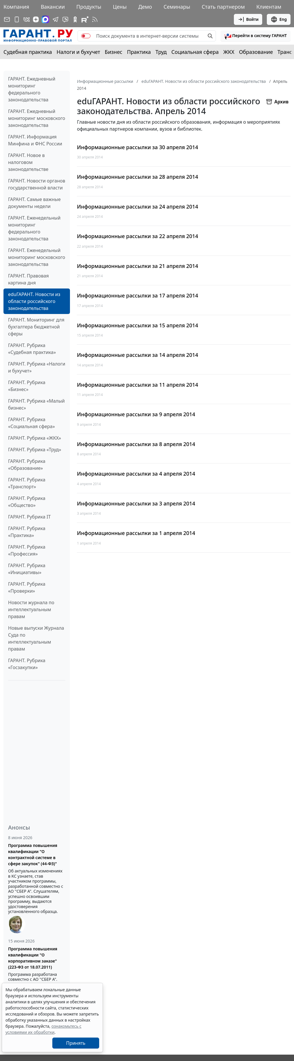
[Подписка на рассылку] (6, 19)
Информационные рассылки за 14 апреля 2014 (137, 355)
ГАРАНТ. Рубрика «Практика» (26, 531)
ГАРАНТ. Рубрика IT (29, 517)
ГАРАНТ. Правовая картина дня (28, 279)
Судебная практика (27, 51)
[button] (256, 35)
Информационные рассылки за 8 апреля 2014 (136, 444)
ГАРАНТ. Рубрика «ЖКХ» (34, 438)
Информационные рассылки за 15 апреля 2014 (137, 325)
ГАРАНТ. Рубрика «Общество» (26, 501)
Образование (256, 51)
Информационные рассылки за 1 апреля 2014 (136, 533)
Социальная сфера (195, 51)
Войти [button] (248, 19)
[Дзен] (36, 19)
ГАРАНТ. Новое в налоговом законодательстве (28, 162)
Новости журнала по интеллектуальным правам (31, 609)
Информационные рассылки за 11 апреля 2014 (137, 384)
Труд (161, 51)
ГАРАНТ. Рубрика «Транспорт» (26, 483)
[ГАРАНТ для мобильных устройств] (16, 19)
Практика (139, 51)
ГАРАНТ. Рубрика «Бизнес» (26, 385)
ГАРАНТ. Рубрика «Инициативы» (26, 569)
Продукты (88, 6)
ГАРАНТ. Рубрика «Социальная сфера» (31, 423)
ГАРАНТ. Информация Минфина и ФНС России (35, 140)
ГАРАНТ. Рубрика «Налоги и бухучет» (36, 367)
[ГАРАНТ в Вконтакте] (26, 19)
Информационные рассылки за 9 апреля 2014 (136, 414)
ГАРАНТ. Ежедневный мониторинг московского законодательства (36, 118)
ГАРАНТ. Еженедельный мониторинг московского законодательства (36, 257)
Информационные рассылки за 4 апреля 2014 (136, 473)
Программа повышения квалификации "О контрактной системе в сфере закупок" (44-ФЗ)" (32, 854)
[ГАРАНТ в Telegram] (55, 19)
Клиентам (268, 6)
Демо (145, 6)
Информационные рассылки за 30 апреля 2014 (137, 147)
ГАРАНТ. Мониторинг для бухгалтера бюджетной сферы (36, 327)
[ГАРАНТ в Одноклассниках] (75, 19)
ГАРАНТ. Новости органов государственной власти (36, 184)
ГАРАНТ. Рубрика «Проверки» (26, 587)
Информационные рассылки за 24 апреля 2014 (137, 206)
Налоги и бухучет (78, 51)
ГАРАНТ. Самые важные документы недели (34, 202)
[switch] (85, 36)
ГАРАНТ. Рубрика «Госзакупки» (26, 664)
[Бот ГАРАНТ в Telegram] (65, 19)
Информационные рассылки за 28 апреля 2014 (137, 177)
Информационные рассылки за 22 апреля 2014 (137, 236)
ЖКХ (228, 51)
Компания (16, 6)
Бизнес (113, 51)
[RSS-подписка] (94, 19)
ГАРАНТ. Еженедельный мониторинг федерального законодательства (34, 228)
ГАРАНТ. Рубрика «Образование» (26, 464)
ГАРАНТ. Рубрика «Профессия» (26, 550)
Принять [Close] (76, 1043)
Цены (120, 6)
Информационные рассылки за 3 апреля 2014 (136, 503)
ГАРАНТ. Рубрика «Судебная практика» (32, 348)
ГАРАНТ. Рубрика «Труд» (34, 449)
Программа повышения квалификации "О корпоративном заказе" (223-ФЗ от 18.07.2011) (32, 958)
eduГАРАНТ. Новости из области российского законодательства (34, 301)
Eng (279, 19)
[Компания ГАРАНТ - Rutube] (85, 19)
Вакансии (53, 6)
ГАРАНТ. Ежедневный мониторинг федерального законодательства (31, 89)
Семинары (177, 6)
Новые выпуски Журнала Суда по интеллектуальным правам (36, 638)
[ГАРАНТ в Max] (45, 19)
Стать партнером (223, 6)
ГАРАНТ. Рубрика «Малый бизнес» (36, 404)
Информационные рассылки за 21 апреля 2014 (137, 266)
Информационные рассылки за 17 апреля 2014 (137, 295)
